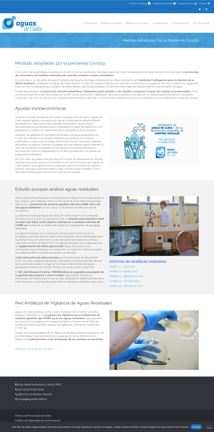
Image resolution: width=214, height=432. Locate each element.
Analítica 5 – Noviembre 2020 (126, 285)
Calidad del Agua (186, 3)
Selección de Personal (163, 3)
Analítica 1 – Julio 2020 (122, 266)
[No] (209, 426)
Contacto (203, 3)
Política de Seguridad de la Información (38, 420)
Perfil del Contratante (140, 3)
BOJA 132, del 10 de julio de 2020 (33, 349)
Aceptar (196, 427)
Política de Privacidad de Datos (33, 415)
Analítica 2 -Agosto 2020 (123, 271)
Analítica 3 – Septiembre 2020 (126, 276)
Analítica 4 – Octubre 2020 (124, 281)
